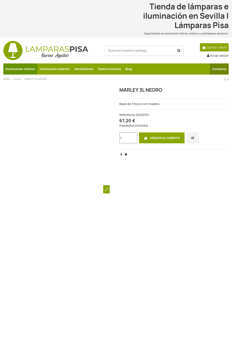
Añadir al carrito (162, 138)
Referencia (127, 115)
